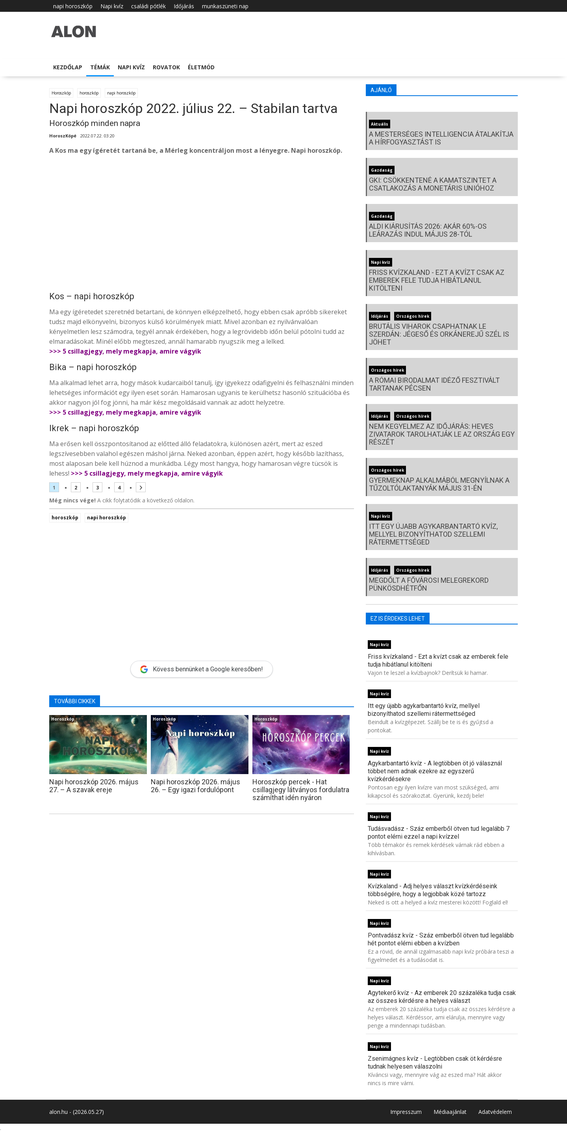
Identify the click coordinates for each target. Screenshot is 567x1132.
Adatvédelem (495, 1111)
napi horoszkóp (73, 6)
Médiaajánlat (450, 1111)
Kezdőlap (67, 67)
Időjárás (184, 6)
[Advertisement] (201, 224)
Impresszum (406, 1111)
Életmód (201, 67)
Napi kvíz (111, 6)
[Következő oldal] (140, 487)
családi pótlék (148, 6)
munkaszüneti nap (225, 6)
